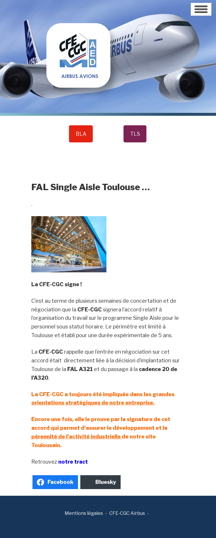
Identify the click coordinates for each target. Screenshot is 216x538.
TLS (135, 134)
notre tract (73, 462)
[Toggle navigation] (201, 9)
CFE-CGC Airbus (127, 513)
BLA (81, 134)
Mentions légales (84, 513)
